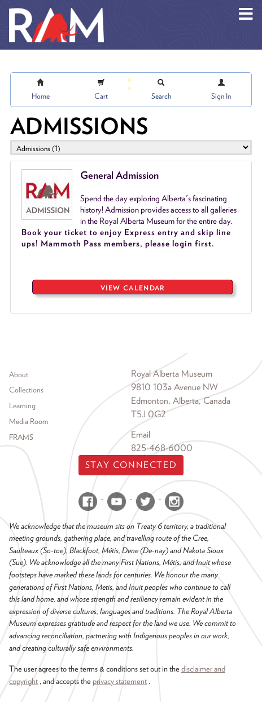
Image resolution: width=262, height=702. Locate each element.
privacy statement (120, 681)
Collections (26, 389)
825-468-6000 (162, 448)
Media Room (28, 421)
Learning (22, 405)
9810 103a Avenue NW (174, 387)
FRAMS (21, 436)
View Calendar (133, 288)
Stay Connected (131, 465)
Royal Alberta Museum (171, 373)
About (18, 374)
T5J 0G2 (148, 414)
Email (140, 434)
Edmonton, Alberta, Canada (180, 400)
